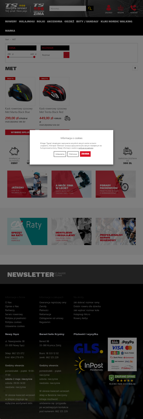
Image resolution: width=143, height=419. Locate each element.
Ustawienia (59, 154)
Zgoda (85, 153)
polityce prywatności (85, 148)
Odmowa (73, 154)
